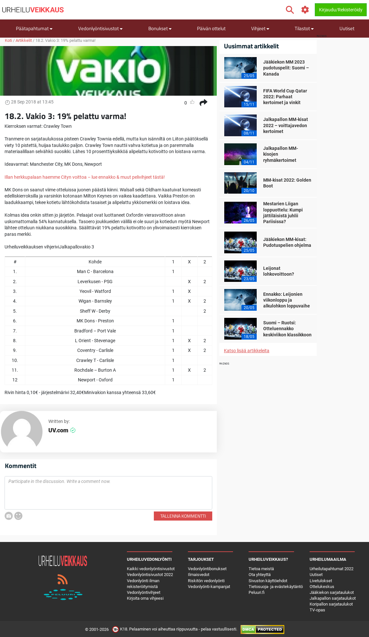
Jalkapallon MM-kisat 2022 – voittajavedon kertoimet (285, 125)
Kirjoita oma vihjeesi (145, 598)
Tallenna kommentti (183, 515)
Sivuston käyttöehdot (268, 580)
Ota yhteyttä (260, 574)
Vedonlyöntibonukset (207, 568)
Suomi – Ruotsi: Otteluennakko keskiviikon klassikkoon (287, 328)
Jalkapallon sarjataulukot (333, 598)
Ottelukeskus (322, 586)
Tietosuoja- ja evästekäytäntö (276, 586)
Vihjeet (260, 28)
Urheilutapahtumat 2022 (331, 568)
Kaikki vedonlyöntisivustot (151, 568)
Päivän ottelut (211, 28)
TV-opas (317, 609)
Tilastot (304, 28)
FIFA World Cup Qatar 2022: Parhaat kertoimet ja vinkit (285, 96)
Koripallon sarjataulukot (331, 604)
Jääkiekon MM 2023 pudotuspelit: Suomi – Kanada (286, 67)
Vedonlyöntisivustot (100, 28)
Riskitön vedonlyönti (206, 580)
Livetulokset (321, 580)
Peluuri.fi (256, 592)
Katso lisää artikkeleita (246, 350)
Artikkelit (24, 40)
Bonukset (160, 28)
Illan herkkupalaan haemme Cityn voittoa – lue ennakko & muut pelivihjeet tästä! (85, 177)
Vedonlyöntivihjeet (143, 592)
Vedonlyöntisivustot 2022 (150, 574)
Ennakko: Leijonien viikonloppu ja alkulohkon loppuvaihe (286, 300)
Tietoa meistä (261, 568)
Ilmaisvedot (198, 574)
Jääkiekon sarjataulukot (332, 592)
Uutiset (346, 28)
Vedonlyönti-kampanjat (209, 586)
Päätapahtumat (34, 28)
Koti (8, 40)
